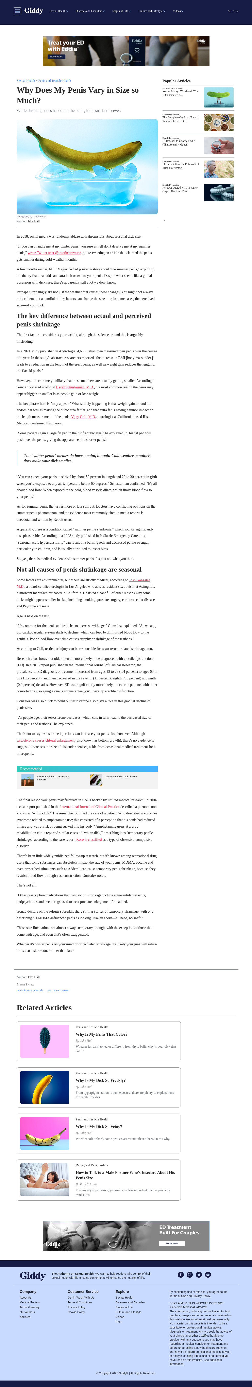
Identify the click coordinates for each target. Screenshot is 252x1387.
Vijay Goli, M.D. (83, 417)
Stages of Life (124, 1307)
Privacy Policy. (201, 1296)
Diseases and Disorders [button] (89, 11)
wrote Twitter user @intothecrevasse (54, 253)
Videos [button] (177, 11)
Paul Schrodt (88, 1184)
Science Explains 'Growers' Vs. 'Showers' (53, 778)
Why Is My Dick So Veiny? (99, 1126)
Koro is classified (89, 840)
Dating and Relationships (92, 1165)
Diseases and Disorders (131, 1302)
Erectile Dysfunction (171, 115)
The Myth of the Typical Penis (121, 776)
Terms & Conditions (80, 1302)
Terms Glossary (29, 1307)
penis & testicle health (30, 990)
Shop (119, 1321)
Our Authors (27, 1312)
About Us (26, 1297)
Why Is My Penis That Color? (102, 1034)
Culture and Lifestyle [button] (150, 11)
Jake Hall (34, 221)
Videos (120, 1317)
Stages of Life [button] (120, 11)
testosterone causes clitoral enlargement (46, 740)
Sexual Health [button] (58, 11)
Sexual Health (26, 80)
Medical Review (30, 1302)
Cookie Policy (76, 1312)
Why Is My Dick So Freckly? (101, 1080)
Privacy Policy (76, 1307)
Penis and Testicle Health (54, 80)
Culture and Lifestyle (128, 1312)
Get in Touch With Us (81, 1297)
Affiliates (25, 1317)
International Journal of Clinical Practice (89, 807)
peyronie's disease (58, 990)
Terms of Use (178, 1296)
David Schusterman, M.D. (75, 387)
